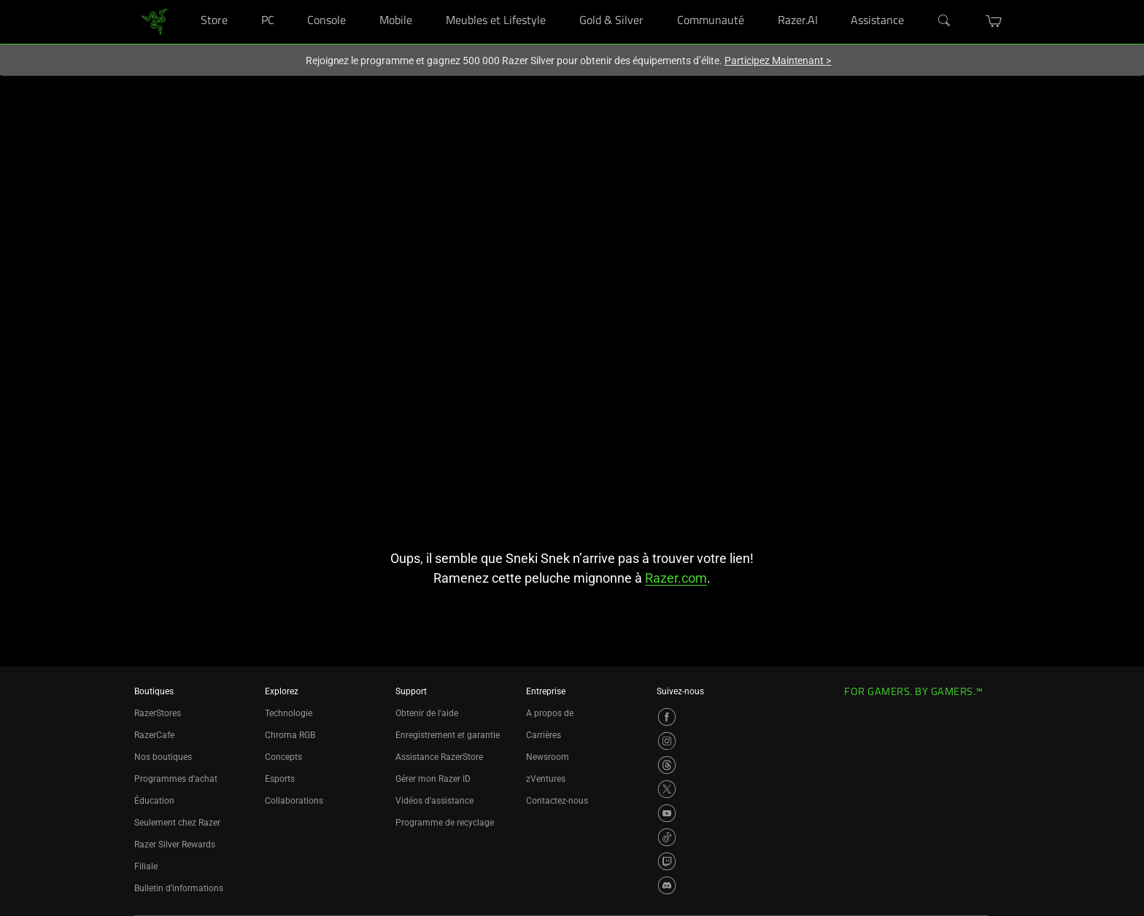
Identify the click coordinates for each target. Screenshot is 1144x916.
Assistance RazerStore (439, 757)
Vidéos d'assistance (434, 801)
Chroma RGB (290, 735)
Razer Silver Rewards (174, 844)
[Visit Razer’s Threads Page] (667, 765)
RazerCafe (154, 735)
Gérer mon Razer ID (433, 779)
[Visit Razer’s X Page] (667, 789)
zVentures (545, 779)
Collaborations (294, 801)
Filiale (146, 866)
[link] (154, 21)
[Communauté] (757, 0)
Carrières (543, 735)
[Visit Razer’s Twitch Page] (667, 861)
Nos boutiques (163, 757)
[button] (994, 21)
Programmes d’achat (175, 779)
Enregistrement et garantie (447, 735)
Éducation (154, 801)
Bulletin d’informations (178, 888)
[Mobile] (425, 0)
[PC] (287, 0)
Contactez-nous (557, 801)
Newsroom (547, 757)
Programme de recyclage (444, 823)
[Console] (359, 0)
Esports (280, 779)
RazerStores (157, 713)
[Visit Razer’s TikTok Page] (667, 837)
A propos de (549, 713)
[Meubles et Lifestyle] (559, 0)
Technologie (288, 713)
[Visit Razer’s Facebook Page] (667, 717)
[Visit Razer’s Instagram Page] (667, 741)
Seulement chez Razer (177, 823)
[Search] (945, 21)
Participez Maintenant (778, 60)
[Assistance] (917, 0)
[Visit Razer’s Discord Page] (667, 885)
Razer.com (676, 578)
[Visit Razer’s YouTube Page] (667, 813)
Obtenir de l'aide (426, 713)
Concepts (283, 757)
